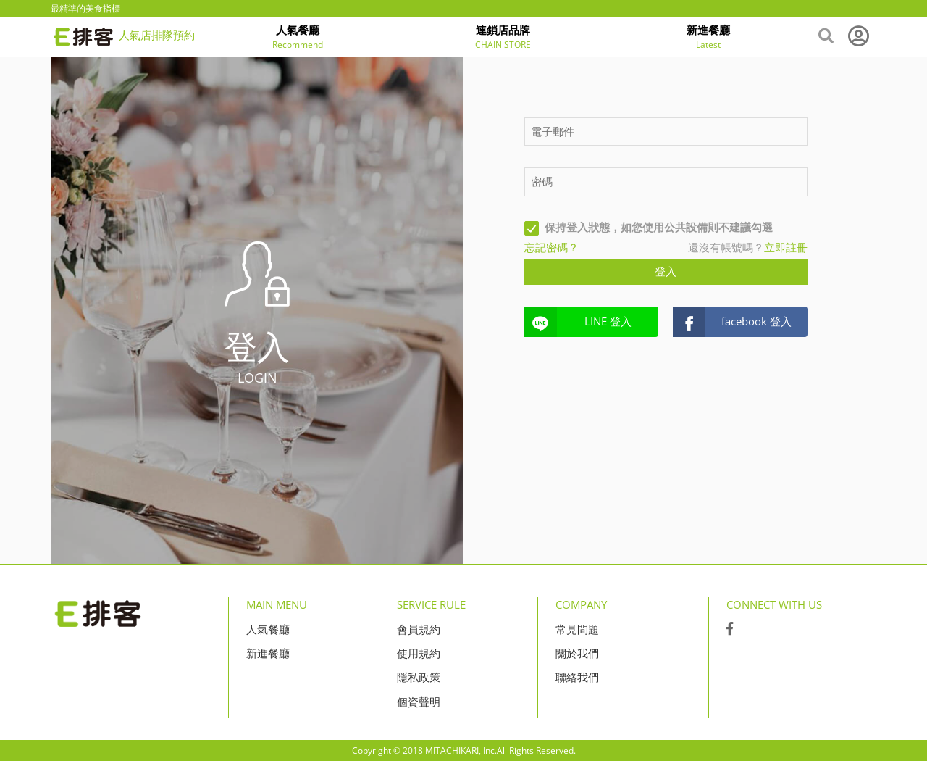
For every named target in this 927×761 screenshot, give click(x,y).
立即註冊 (786, 247)
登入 (665, 271)
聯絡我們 (577, 677)
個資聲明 (418, 701)
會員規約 (418, 629)
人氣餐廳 (268, 629)
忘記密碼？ (551, 247)
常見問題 (577, 629)
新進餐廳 (268, 653)
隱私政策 (418, 677)
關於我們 (577, 653)
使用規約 (418, 653)
